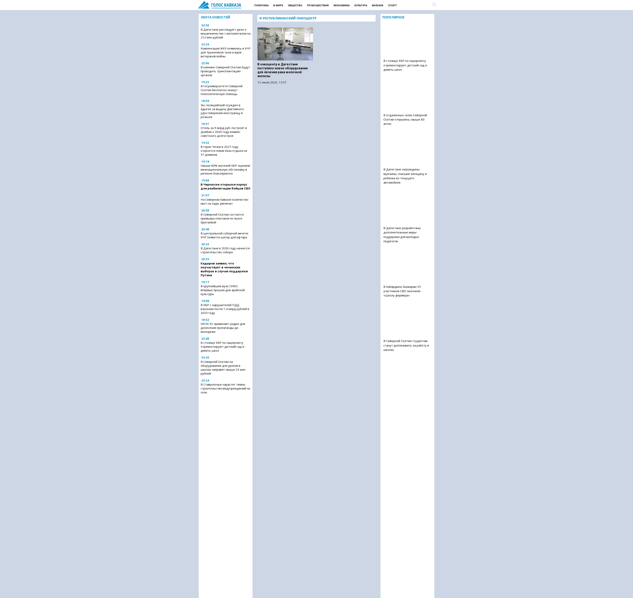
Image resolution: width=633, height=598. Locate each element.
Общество (295, 5)
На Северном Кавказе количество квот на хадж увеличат (224, 201)
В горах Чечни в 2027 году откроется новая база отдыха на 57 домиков (224, 150)
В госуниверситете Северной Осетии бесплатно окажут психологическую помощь (221, 90)
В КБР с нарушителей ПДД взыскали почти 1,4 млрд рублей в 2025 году (225, 309)
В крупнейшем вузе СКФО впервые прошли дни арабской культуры (223, 290)
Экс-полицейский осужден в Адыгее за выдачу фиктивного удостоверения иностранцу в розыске (222, 111)
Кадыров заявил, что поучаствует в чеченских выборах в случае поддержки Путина (224, 269)
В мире (278, 5)
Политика (261, 5)
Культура (360, 5)
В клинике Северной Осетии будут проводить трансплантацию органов (225, 71)
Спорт (392, 5)
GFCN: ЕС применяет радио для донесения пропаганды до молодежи (223, 328)
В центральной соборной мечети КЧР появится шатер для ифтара (224, 235)
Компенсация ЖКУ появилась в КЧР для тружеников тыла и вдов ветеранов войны (226, 52)
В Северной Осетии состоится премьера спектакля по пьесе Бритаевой (222, 218)
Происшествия (318, 5)
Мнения (377, 5)
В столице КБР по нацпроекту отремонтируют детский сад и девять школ (222, 346)
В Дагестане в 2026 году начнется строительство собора (225, 250)
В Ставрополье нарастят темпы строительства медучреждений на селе (225, 388)
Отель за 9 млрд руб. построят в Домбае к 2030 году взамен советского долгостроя (224, 132)
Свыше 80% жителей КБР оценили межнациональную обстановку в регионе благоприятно (225, 169)
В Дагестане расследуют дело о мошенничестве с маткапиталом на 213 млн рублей (226, 33)
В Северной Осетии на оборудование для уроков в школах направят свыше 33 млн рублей (223, 367)
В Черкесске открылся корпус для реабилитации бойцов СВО (225, 186)
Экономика (341, 5)
